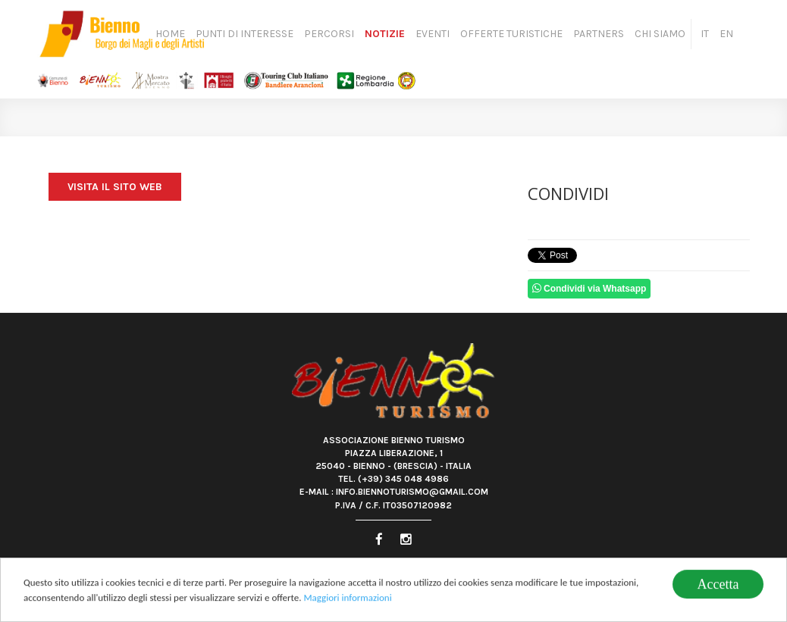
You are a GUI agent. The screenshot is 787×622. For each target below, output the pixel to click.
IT (705, 33)
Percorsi (329, 33)
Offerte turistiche (511, 33)
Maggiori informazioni (347, 598)
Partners (598, 33)
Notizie (385, 33)
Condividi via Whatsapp (589, 288)
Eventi (432, 33)
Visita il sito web (114, 186)
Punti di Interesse (244, 33)
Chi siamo (660, 33)
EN (726, 33)
